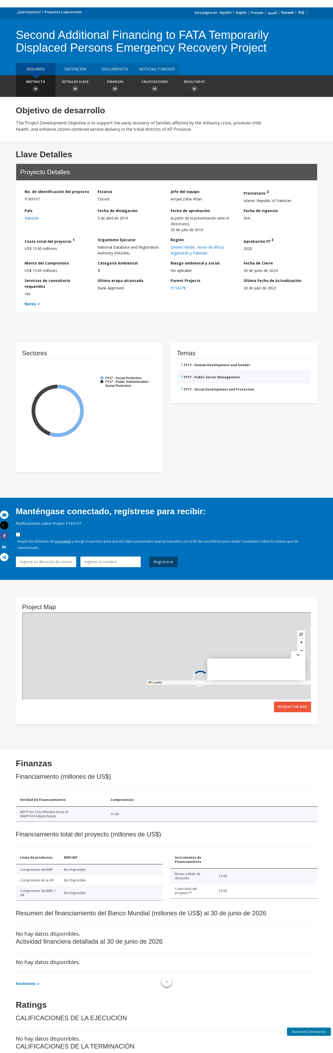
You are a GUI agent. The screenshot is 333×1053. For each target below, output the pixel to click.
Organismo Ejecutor (117, 239)
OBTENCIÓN (75, 68)
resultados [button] (194, 86)
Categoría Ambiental (118, 263)
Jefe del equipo (185, 191)
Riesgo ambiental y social (195, 263)
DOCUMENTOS (115, 68)
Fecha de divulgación (118, 210)
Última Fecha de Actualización (272, 280)
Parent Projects (185, 280)
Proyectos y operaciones (63, 12)
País (29, 210)
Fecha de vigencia (261, 210)
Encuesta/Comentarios (309, 1031)
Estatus (105, 191)
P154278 (178, 287)
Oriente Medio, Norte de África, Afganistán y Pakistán (198, 250)
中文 (301, 12)
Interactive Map (292, 707)
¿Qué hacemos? (29, 12)
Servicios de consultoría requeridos (47, 283)
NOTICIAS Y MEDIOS (157, 68)
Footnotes (25, 983)
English (241, 12)
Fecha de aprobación (190, 210)
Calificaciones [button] (154, 86)
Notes (30, 303)
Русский (287, 12)
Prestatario (256, 192)
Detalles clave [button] (75, 86)
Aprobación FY (258, 240)
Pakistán (32, 218)
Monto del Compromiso (47, 263)
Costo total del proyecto (50, 240)
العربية (272, 12)
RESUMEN (35, 68)
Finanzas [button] (115, 86)
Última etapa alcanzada (120, 280)
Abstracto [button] (35, 86)
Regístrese (163, 561)
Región (177, 239)
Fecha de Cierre (258, 263)
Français (257, 12)
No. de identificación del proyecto (57, 191)
